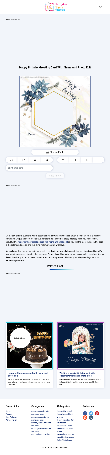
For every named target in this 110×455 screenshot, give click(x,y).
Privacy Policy (11, 420)
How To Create (11, 417)
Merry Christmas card (65, 434)
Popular (9, 414)
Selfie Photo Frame (64, 440)
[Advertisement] (55, 43)
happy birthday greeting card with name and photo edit (43, 242)
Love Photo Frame (64, 426)
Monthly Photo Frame (65, 437)
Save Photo (55, 175)
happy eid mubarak (64, 411)
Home (8, 411)
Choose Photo (55, 152)
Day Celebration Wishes (40, 434)
